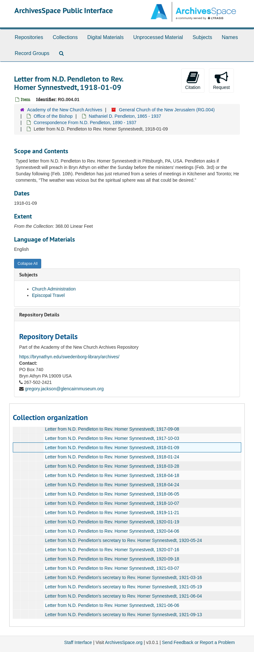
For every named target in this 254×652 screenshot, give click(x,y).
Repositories (29, 37)
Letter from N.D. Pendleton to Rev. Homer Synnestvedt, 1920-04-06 (112, 531)
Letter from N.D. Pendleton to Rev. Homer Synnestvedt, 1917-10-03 (112, 438)
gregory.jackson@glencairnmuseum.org (64, 388)
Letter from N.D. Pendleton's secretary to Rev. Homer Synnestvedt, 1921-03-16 (123, 577)
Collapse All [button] (28, 263)
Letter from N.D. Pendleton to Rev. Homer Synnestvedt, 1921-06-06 (112, 605)
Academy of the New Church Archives (64, 109)
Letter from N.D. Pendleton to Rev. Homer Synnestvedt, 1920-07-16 (112, 549)
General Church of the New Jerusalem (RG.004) (167, 109)
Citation (192, 80)
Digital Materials (105, 37)
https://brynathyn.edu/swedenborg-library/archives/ (69, 356)
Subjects (202, 37)
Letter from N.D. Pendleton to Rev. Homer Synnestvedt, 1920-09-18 (112, 558)
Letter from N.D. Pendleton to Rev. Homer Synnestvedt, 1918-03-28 (112, 466)
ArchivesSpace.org (123, 642)
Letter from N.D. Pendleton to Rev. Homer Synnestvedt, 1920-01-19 (112, 521)
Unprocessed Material (158, 37)
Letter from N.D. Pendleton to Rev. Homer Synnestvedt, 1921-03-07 (112, 568)
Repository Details (39, 314)
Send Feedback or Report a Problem (198, 642)
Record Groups (32, 53)
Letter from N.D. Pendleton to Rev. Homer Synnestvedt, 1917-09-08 (112, 429)
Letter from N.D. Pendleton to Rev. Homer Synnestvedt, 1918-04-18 (112, 475)
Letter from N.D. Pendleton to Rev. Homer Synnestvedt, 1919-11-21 (112, 512)
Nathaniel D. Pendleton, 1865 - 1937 (125, 116)
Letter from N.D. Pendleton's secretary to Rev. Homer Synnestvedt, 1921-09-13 (123, 614)
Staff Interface (78, 642)
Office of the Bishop (53, 116)
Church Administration (54, 288)
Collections (65, 37)
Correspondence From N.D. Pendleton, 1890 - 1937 (85, 122)
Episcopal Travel (48, 295)
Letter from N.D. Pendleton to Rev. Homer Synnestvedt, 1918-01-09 (112, 447)
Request (221, 80)
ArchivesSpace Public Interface (63, 10)
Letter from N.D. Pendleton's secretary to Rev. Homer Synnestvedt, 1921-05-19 (123, 586)
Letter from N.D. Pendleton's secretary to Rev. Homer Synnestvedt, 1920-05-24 (123, 540)
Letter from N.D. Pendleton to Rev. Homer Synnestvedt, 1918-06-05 (112, 494)
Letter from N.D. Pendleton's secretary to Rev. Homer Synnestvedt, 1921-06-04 (123, 596)
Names (230, 37)
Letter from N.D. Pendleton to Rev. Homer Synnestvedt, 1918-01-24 (112, 456)
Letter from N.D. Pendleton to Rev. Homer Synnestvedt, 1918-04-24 (112, 484)
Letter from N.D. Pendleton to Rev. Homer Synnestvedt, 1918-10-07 (112, 503)
